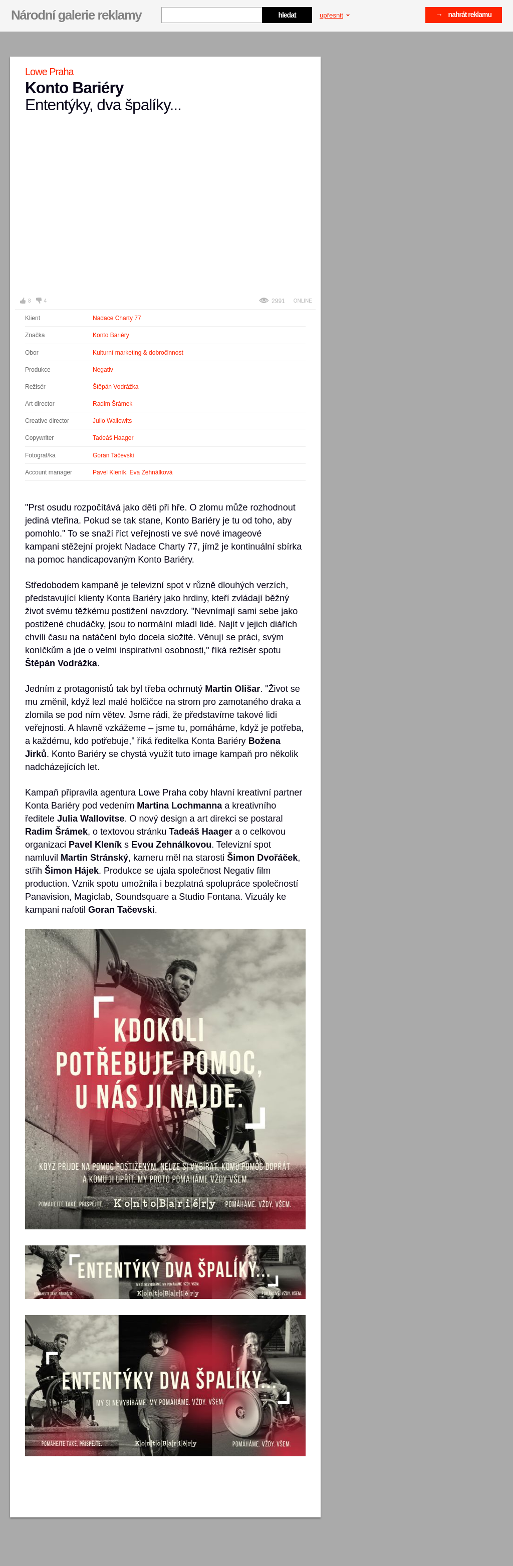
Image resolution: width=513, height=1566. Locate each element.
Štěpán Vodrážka (115, 386)
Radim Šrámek (112, 403)
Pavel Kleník (109, 472)
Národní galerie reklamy (76, 15)
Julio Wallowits (112, 420)
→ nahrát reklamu (463, 15)
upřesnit (335, 15)
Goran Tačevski (113, 455)
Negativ (103, 369)
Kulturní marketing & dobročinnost (138, 352)
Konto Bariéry (111, 335)
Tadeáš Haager (113, 437)
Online (303, 301)
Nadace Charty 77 (117, 318)
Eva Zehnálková (150, 472)
